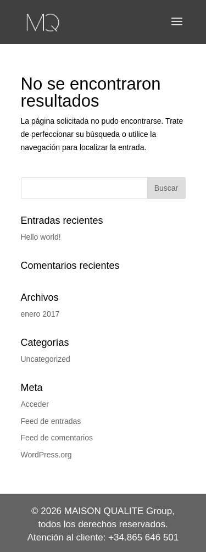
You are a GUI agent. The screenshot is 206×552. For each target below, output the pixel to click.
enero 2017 (40, 314)
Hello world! (41, 237)
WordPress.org (46, 454)
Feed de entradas (51, 421)
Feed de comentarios (57, 437)
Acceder (35, 404)
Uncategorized (45, 359)
